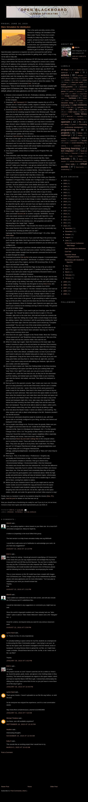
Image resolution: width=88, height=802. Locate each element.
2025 (65, 183)
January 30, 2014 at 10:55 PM (19, 687)
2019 (65, 198)
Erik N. (8, 554)
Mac (48, 496)
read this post (10, 498)
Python (80, 133)
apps (77, 72)
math (82, 112)
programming (69, 129)
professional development (74, 127)
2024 (65, 186)
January (68, 278)
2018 (65, 201)
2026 (65, 180)
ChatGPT (84, 77)
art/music (80, 75)
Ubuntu (81, 159)
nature (63, 119)
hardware (73, 98)
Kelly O (9, 741)
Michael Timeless (12, 718)
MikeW (8, 523)
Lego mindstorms (80, 105)
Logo (71, 109)
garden (71, 91)
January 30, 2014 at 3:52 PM (19, 661)
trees (63, 156)
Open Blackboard (44, 10)
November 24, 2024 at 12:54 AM (20, 736)
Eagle (82, 84)
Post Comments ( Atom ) (19, 791)
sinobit (66, 143)
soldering (64, 145)
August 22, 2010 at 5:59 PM (18, 627)
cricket (84, 80)
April (67, 269)
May (67, 266)
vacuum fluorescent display (78, 161)
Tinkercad (74, 153)
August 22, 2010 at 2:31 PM (18, 589)
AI (73, 69)
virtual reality (70, 164)
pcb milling (65, 124)
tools (82, 153)
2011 (65, 223)
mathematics (65, 114)
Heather (9, 729)
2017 (65, 205)
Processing (83, 124)
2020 (65, 195)
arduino (65, 75)
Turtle (71, 156)
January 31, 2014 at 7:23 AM (19, 713)
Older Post (53, 786)
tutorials (19, 512)
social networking (78, 143)
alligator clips (80, 69)
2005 (65, 294)
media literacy (81, 114)
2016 (65, 208)
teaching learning (71, 148)
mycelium (80, 116)
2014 (65, 214)
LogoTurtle (83, 109)
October (68, 234)
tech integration (68, 151)
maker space (73, 112)
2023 (65, 189)
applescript (65, 72)
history (67, 100)
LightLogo (80, 107)
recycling (64, 138)
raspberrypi (66, 135)
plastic (74, 124)
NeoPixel (72, 119)
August (67, 237)
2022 (65, 192)
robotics (75, 138)
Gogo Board (83, 93)
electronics (83, 87)
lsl (65, 112)
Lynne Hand (10, 633)
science (63, 140)
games (63, 91)
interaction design (68, 103)
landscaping (65, 105)
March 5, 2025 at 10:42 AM (18, 747)
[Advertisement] (18, 769)
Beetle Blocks (65, 77)
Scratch (84, 140)
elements (67, 89)
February (68, 275)
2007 (65, 288)
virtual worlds (30, 512)
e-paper (64, 84)
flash (74, 89)
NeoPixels (81, 119)
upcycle (63, 161)
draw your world (77, 82)
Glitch (75, 93)
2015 (65, 211)
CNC (77, 80)
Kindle (81, 103)
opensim (10, 512)
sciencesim (74, 140)
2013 (65, 217)
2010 (65, 226)
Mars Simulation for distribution (75, 248)
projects (65, 132)
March (67, 272)
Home (30, 786)
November (69, 231)
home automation (78, 100)
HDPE (85, 98)
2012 (65, 220)
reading (80, 135)
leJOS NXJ (70, 107)
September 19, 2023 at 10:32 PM (21, 724)
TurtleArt (80, 156)
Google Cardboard (72, 96)
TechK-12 (83, 151)
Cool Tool (68, 251)
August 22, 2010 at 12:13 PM (19, 549)
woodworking (65, 169)
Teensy (66, 153)
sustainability (78, 145)
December (69, 228)
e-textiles (74, 84)
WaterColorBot (80, 167)
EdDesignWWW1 (67, 87)
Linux (63, 109)
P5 (80, 122)
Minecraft (70, 116)
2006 (65, 291)
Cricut (66, 82)
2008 (65, 285)
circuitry (67, 80)
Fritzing (81, 89)
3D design (65, 70)
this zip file (24, 257)
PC (52, 496)
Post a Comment (7, 752)
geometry (79, 91)
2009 (65, 282)
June (67, 240)
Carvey (75, 78)
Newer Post (5, 786)
